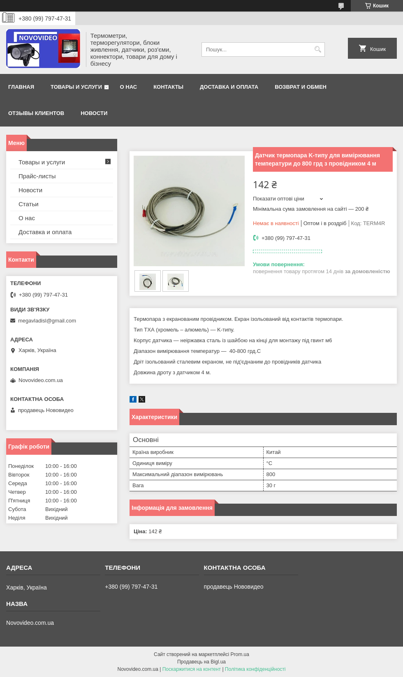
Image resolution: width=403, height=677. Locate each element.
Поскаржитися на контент (191, 669)
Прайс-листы (37, 176)
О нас (128, 87)
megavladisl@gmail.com (47, 321)
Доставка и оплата (229, 87)
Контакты (168, 87)
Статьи (29, 203)
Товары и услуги (76, 87)
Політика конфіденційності (255, 669)
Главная (21, 87)
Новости (94, 113)
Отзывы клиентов (36, 113)
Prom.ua (240, 654)
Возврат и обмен (301, 87)
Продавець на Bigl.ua (201, 662)
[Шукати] (317, 49)
